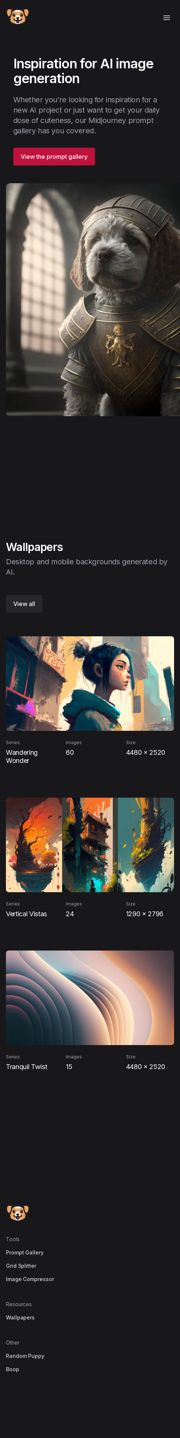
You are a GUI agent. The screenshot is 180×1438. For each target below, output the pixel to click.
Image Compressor (30, 1279)
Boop (12, 1369)
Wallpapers (20, 1317)
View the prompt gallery (54, 156)
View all (24, 603)
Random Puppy (25, 1356)
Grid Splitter (21, 1266)
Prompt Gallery (25, 1252)
